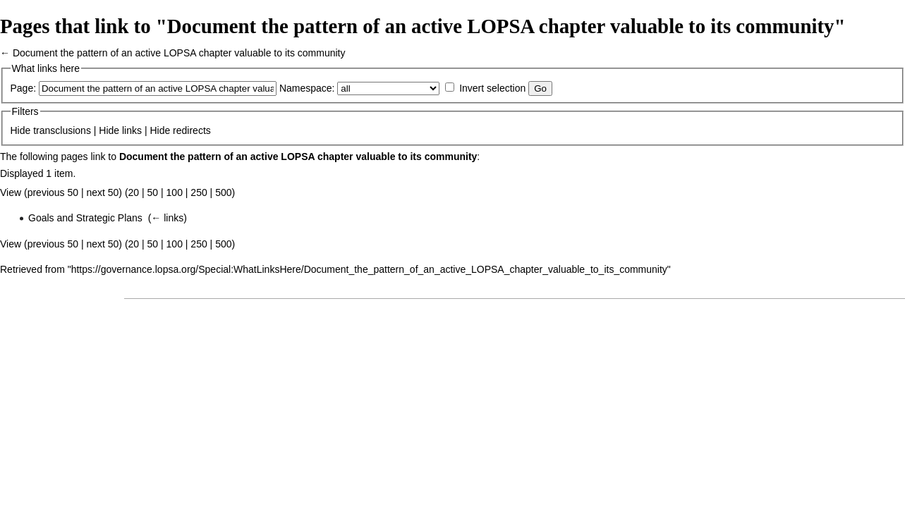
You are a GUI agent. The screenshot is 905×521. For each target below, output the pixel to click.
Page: (24, 88)
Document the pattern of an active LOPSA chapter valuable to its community (179, 53)
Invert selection (492, 88)
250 (198, 192)
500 (223, 192)
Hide (21, 130)
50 (153, 192)
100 (174, 192)
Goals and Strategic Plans (85, 217)
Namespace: (307, 88)
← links (167, 217)
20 (134, 192)
